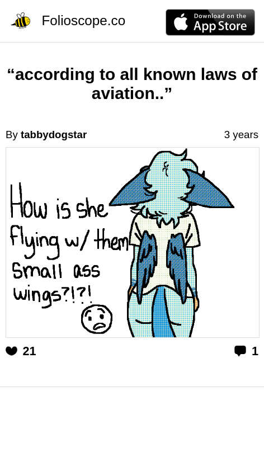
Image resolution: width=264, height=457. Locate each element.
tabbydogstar (54, 134)
